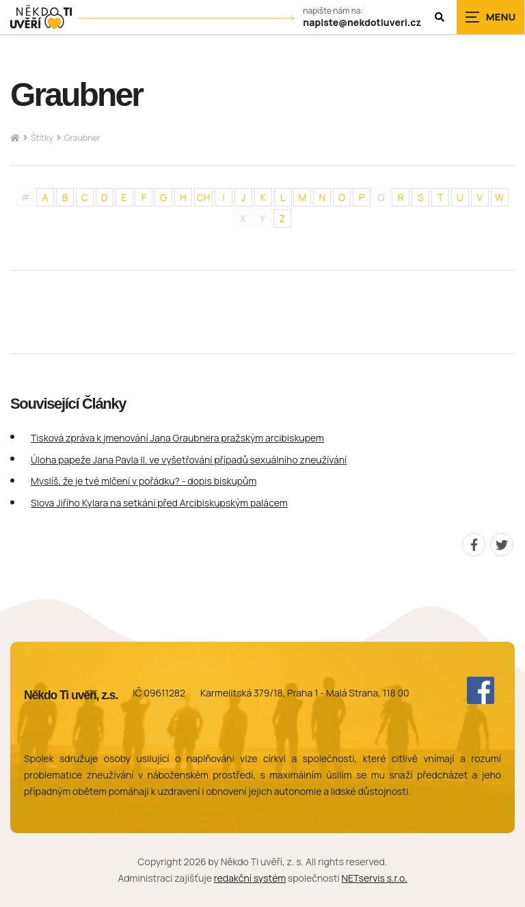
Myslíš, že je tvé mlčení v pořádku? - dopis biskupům (143, 480)
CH (204, 197)
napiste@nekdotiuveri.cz (362, 23)
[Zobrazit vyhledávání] (439, 17)
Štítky (42, 138)
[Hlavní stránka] (15, 138)
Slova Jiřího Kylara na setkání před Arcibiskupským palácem (159, 502)
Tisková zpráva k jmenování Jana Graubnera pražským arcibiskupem (177, 437)
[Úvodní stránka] (41, 17)
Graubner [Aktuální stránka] (82, 138)
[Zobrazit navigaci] (491, 17)
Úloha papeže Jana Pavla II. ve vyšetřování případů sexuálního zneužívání (189, 459)
